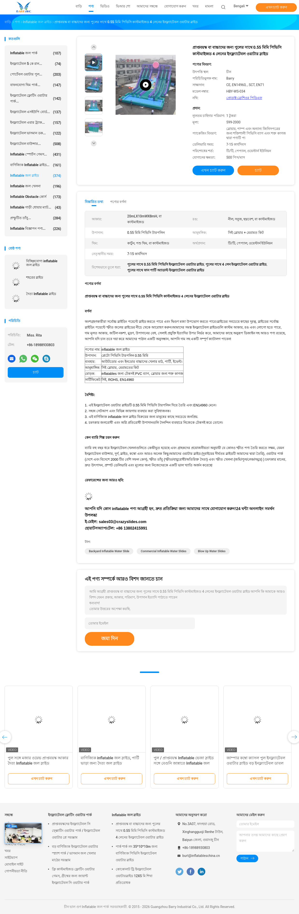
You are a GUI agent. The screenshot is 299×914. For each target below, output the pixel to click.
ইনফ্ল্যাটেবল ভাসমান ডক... (35, 133)
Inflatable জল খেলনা (35, 186)
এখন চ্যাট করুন (276, 7)
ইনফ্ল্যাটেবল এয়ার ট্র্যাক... (35, 122)
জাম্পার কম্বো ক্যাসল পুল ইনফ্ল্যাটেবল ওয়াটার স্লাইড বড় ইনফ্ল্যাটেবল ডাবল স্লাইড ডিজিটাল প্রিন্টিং (256, 763)
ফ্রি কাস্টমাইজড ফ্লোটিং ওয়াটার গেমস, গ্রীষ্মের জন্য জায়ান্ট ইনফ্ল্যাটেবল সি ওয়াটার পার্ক (73, 876)
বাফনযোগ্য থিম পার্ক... (35, 85)
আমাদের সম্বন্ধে (15, 844)
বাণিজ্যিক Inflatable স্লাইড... (35, 165)
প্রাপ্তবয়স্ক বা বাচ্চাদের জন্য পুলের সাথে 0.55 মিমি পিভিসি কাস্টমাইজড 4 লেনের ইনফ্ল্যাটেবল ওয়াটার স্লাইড (140, 830)
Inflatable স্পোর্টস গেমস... (35, 154)
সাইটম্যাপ (11, 858)
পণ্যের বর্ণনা (118, 202)
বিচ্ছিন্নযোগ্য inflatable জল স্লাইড (41, 263)
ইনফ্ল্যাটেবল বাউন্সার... (35, 143)
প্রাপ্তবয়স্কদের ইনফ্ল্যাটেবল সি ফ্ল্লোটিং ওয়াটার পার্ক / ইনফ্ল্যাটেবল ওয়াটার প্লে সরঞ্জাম (76, 830)
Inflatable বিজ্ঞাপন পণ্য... (35, 228)
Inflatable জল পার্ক (35, 53)
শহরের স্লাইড (34, 277)
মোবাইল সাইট (14, 864)
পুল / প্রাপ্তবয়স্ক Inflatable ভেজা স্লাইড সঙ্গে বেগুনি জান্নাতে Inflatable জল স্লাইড (184, 763)
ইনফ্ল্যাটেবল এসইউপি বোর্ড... (35, 112)
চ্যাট (36, 372)
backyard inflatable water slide (109, 551)
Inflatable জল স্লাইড (35, 175)
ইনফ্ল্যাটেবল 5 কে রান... (35, 63)
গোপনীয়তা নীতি (16, 871)
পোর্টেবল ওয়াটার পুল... (35, 74)
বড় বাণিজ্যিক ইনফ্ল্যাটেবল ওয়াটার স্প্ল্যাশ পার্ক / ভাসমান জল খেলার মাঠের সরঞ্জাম (75, 853)
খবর (8, 851)
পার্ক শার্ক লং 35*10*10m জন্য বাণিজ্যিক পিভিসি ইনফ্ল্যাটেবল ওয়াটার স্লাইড (136, 853)
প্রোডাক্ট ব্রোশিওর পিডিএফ (244, 98)
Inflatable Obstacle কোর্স (35, 197)
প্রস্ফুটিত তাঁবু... (35, 218)
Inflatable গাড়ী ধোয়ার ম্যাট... (35, 207)
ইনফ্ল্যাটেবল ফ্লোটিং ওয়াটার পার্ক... (35, 98)
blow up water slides (212, 551)
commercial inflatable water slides (163, 551)
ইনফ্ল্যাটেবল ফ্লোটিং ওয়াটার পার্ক (70, 815)
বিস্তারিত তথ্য (94, 202)
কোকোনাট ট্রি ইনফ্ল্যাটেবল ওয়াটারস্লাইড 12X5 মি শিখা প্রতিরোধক (134, 876)
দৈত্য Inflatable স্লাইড (41, 294)
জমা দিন (109, 638)
